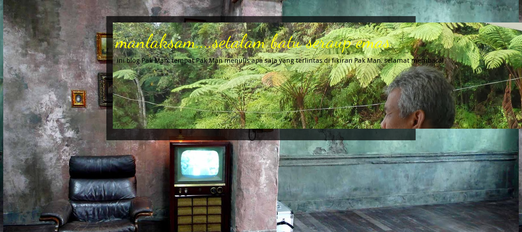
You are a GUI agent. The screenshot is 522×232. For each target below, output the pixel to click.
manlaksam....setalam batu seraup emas (253, 41)
